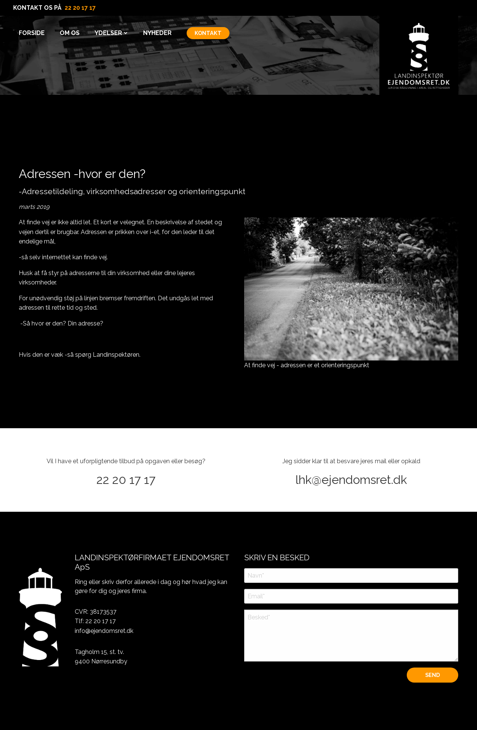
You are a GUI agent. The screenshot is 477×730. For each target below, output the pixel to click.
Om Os (70, 32)
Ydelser (108, 32)
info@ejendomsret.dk (104, 630)
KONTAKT (208, 33)
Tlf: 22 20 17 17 (95, 621)
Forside (32, 32)
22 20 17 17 (80, 7)
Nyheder (157, 32)
